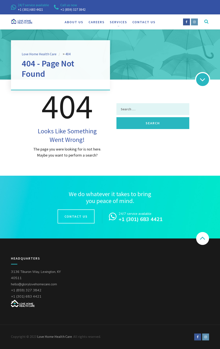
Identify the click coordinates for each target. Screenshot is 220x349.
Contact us (144, 22)
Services (118, 22)
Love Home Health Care (54, 336)
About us (74, 22)
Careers (97, 22)
